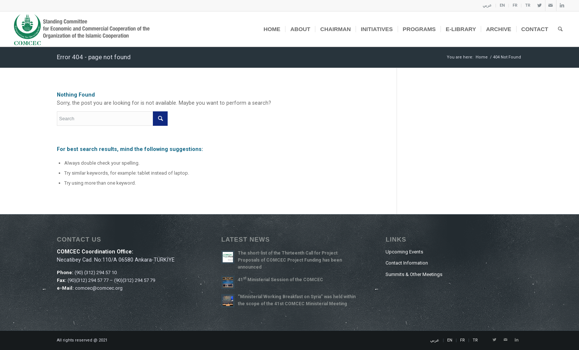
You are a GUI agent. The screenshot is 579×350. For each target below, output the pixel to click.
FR (515, 5)
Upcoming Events (404, 252)
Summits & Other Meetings (414, 274)
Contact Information (407, 263)
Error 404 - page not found (94, 57)
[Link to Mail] (550, 5)
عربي (487, 5)
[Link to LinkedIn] (562, 5)
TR (527, 5)
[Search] (560, 29)
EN (502, 5)
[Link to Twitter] (539, 5)
